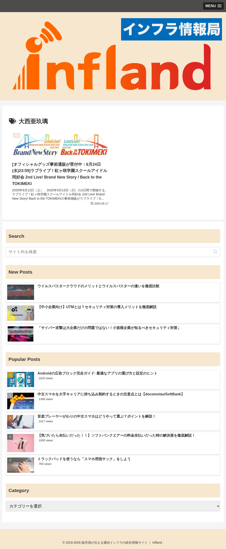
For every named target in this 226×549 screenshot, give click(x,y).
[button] (215, 252)
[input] (113, 252)
